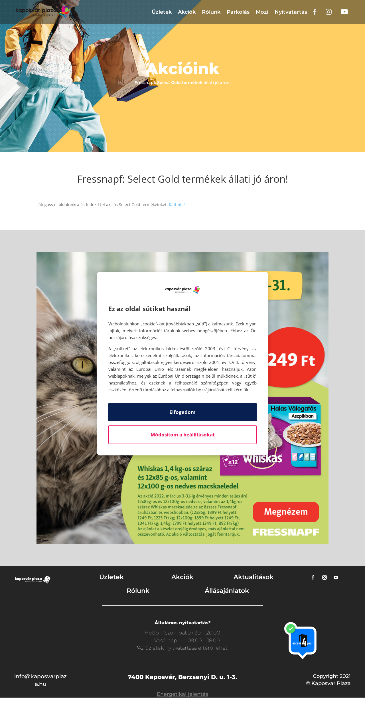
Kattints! (177, 204)
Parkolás (238, 12)
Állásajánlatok (227, 591)
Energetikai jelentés (182, 694)
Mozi (262, 12)
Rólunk (211, 12)
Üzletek (162, 12)
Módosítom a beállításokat (183, 434)
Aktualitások (253, 577)
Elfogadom (182, 412)
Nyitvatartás (291, 12)
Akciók (187, 12)
